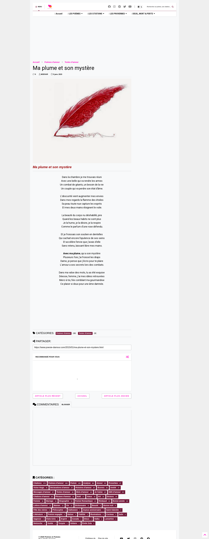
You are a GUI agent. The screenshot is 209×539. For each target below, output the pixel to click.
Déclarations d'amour (59, 487)
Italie (121, 514)
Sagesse (37, 519)
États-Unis (51, 519)
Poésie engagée (55, 514)
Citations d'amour (41, 496)
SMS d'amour (115, 492)
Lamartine (109, 519)
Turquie (61, 523)
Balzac (70, 514)
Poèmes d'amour (52, 62)
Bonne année (119, 501)
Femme (36, 501)
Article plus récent (48, 396)
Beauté (95, 505)
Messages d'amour (41, 492)
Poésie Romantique (84, 501)
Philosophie (57, 510)
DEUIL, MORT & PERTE (143, 14)
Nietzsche (37, 523)
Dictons (110, 496)
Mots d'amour (82, 492)
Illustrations (95, 514)
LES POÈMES (75, 14)
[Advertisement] (104, 37)
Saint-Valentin (112, 510)
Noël (79, 496)
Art (99, 496)
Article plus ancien (116, 396)
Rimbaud (103, 501)
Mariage (49, 501)
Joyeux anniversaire (92, 510)
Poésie (73, 483)
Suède (50, 523)
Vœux (89, 496)
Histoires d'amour (83, 487)
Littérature (38, 514)
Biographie (64, 501)
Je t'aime (98, 492)
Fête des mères (40, 510)
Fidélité (82, 514)
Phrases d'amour (63, 496)
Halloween (73, 510)
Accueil (58, 14)
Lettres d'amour (40, 505)
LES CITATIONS (95, 14)
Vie (67, 505)
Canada (75, 519)
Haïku (96, 519)
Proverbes (113, 483)
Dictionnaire (80, 505)
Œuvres (100, 487)
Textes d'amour (72, 62)
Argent (64, 519)
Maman (57, 505)
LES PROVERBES (118, 14)
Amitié (113, 487)
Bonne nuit (108, 505)
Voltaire (73, 523)
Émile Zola (87, 523)
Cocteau (110, 514)
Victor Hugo (38, 487)
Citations (37, 483)
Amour (100, 483)
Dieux (86, 519)
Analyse (87, 483)
